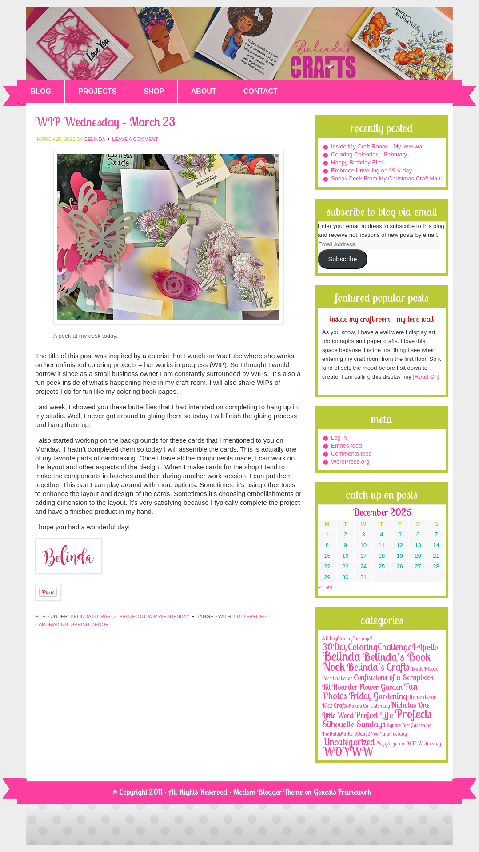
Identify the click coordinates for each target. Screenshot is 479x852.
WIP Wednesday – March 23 (105, 121)
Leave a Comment (135, 139)
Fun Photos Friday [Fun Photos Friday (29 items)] (370, 690)
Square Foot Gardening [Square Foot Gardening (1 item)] (409, 725)
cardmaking (51, 624)
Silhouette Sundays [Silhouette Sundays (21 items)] (354, 723)
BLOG (41, 91)
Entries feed (346, 445)
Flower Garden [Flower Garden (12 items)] (381, 687)
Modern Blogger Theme (268, 792)
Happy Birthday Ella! (357, 162)
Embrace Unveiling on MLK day (371, 170)
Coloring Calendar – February (369, 154)
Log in (339, 437)
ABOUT (203, 91)
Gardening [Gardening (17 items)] (390, 696)
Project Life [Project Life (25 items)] (374, 714)
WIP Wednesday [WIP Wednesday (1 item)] (424, 743)
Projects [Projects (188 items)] (413, 713)
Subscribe (342, 259)
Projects (132, 616)
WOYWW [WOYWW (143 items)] (347, 751)
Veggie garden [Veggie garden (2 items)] (391, 743)
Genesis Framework (342, 792)
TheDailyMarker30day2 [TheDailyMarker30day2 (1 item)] (346, 734)
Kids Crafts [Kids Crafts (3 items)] (334, 705)
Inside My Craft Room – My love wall (378, 146)
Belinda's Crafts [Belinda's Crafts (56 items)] (378, 666)
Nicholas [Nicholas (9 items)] (403, 704)
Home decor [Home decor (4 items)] (422, 697)
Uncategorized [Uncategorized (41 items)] (348, 742)
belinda (94, 139)
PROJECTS (97, 91)
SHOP (154, 91)
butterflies (250, 616)
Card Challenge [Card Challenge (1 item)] (337, 678)
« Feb (325, 587)
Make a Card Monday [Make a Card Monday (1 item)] (369, 706)
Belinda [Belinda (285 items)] (341, 656)
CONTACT (260, 91)
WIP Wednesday (169, 616)
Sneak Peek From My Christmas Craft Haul (386, 178)
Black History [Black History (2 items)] (424, 668)
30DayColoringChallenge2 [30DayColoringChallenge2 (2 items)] (347, 638)
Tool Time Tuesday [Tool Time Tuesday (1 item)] (389, 734)
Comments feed (351, 453)
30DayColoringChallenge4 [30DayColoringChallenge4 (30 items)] (369, 646)
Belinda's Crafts (239, 43)
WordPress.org (350, 461)
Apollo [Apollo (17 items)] (428, 647)
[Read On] (425, 376)
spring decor (90, 624)
